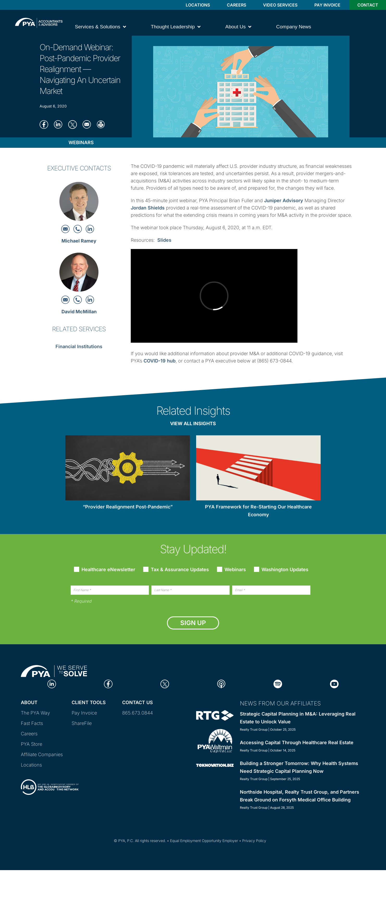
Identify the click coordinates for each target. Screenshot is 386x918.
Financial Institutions (78, 346)
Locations (198, 5)
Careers (236, 5)
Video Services (280, 5)
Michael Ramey (78, 241)
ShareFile (82, 723)
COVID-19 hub (160, 361)
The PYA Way (35, 713)
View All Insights (193, 423)
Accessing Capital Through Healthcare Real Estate (296, 742)
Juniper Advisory (283, 200)
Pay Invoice (327, 5)
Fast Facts (32, 723)
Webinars (81, 142)
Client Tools (89, 702)
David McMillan (79, 311)
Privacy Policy (254, 840)
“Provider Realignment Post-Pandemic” (128, 506)
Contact (367, 5)
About (29, 702)
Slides (164, 240)
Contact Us (137, 702)
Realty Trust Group (253, 729)
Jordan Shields (148, 208)
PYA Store (31, 744)
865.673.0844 (137, 713)
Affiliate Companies (42, 754)
